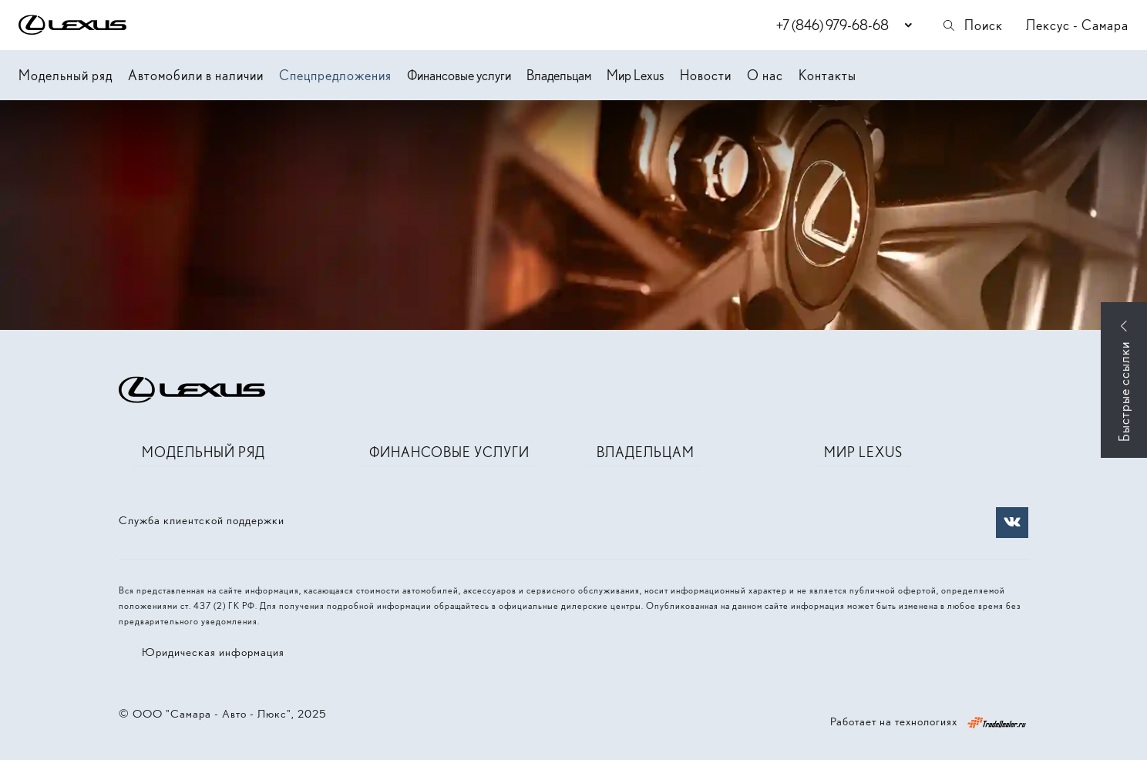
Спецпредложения (335, 75)
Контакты (827, 75)
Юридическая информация (213, 652)
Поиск (972, 25)
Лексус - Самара (1077, 25)
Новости (706, 75)
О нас (765, 75)
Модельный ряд (65, 75)
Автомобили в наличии (196, 75)
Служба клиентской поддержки (201, 520)
